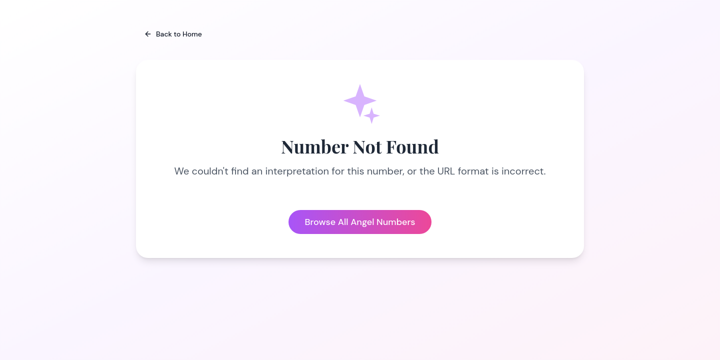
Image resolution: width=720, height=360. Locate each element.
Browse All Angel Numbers (359, 222)
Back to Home (173, 34)
